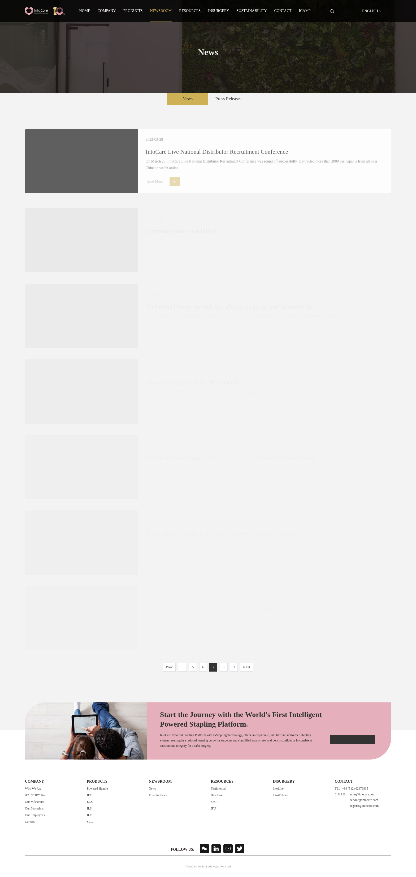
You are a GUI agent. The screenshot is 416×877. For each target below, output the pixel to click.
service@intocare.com (364, 800)
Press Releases (228, 98)
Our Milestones (35, 802)
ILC (89, 815)
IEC (89, 795)
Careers (29, 822)
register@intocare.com (364, 806)
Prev (169, 667)
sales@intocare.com (362, 794)
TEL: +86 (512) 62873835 (351, 788)
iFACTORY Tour (36, 795)
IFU (213, 808)
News (188, 98)
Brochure (216, 795)
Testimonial (218, 788)
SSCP (214, 802)
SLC (90, 822)
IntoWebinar (280, 795)
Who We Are (33, 788)
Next (246, 667)
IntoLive (278, 788)
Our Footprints (34, 808)
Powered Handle (97, 788)
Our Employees (35, 815)
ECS (90, 802)
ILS (89, 808)
